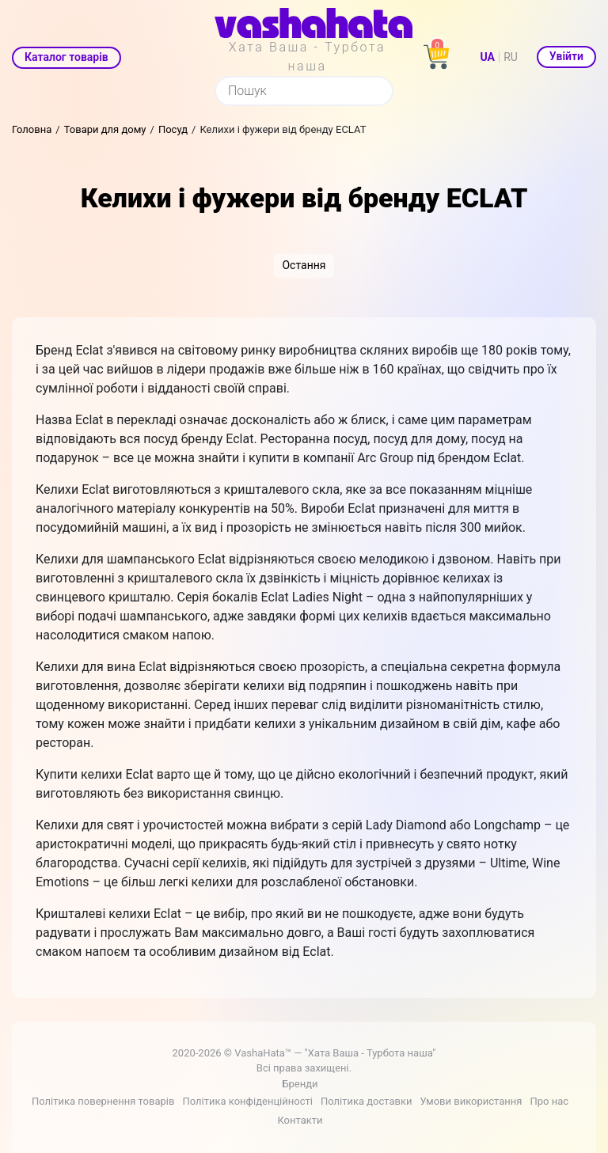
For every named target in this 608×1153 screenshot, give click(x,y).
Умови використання (471, 1101)
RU (511, 57)
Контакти (299, 1120)
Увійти (566, 56)
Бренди (299, 1084)
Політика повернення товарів (103, 1101)
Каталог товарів (66, 57)
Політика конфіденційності (247, 1101)
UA (488, 57)
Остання (303, 265)
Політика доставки (366, 1101)
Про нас (549, 1101)
